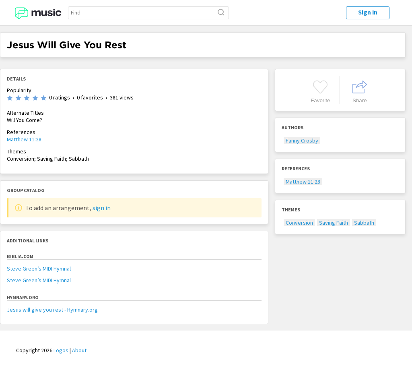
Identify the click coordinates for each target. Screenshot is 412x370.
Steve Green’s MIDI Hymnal (39, 268)
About (79, 350)
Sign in (367, 12)
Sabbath (364, 222)
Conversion (299, 222)
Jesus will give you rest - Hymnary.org (52, 309)
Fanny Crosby (302, 140)
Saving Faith (333, 222)
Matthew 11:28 (24, 139)
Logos (61, 350)
